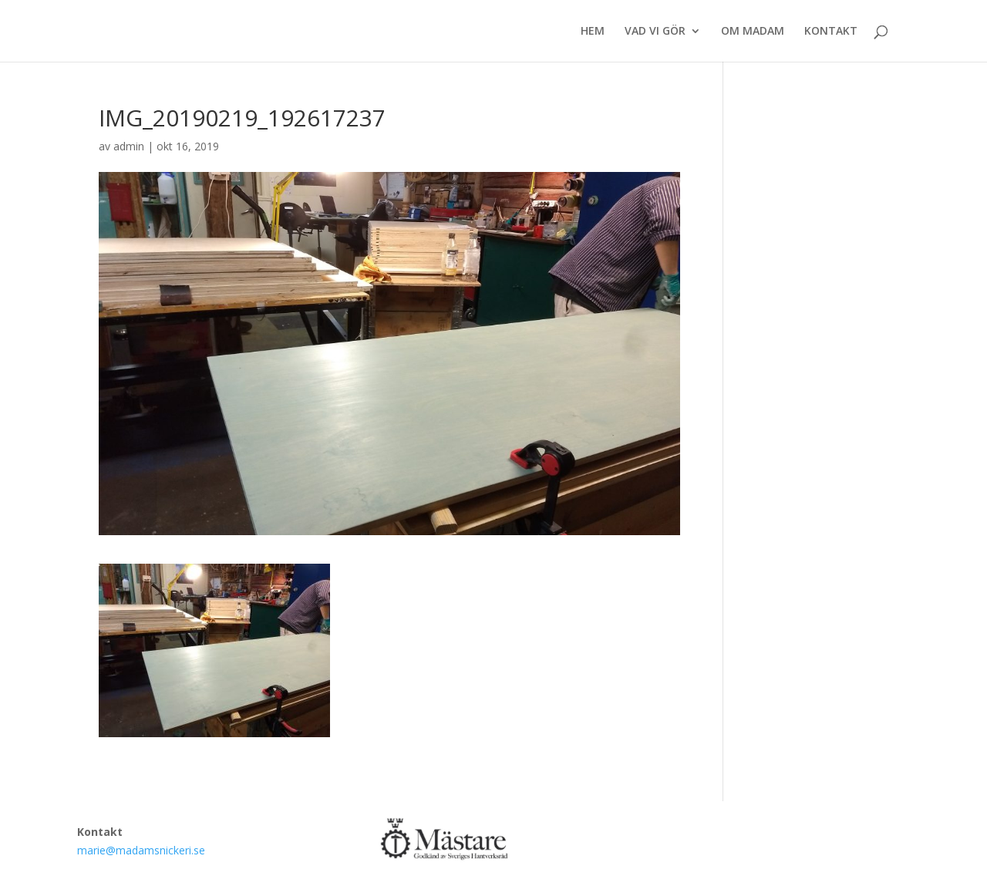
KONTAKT (830, 31)
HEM (593, 31)
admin (128, 146)
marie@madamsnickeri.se (141, 850)
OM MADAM (752, 31)
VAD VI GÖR (655, 31)
